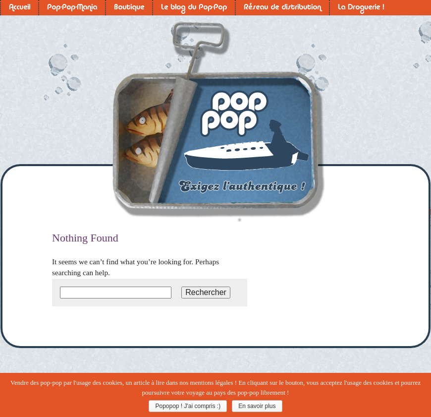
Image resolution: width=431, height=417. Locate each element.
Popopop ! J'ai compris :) (187, 406)
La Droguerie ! (361, 7)
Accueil (19, 7)
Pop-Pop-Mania (72, 7)
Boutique (129, 7)
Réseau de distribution (282, 7)
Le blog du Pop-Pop (194, 7)
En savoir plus (256, 406)
